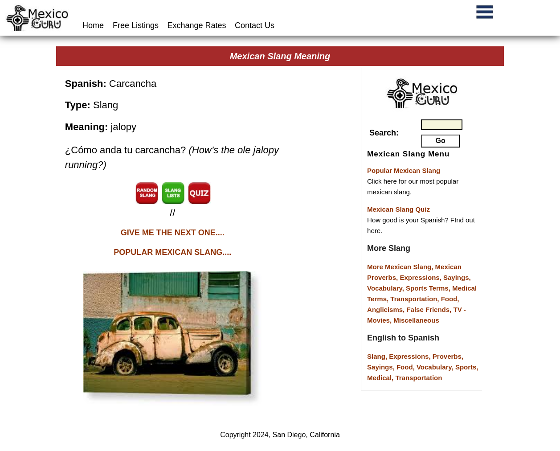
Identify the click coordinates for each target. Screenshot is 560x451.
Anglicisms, (386, 309)
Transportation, (415, 299)
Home (94, 25)
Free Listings (136, 25)
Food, (450, 299)
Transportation (418, 377)
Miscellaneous (416, 320)
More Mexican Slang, (401, 267)
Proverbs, (448, 356)
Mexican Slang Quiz (398, 209)
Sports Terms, (429, 288)
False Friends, (429, 309)
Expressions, (420, 277)
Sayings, (457, 277)
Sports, (466, 367)
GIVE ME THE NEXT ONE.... (173, 232)
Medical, (381, 377)
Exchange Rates (197, 25)
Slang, (378, 356)
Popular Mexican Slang (403, 170)
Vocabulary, (386, 288)
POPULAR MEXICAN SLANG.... (172, 252)
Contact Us (254, 25)
